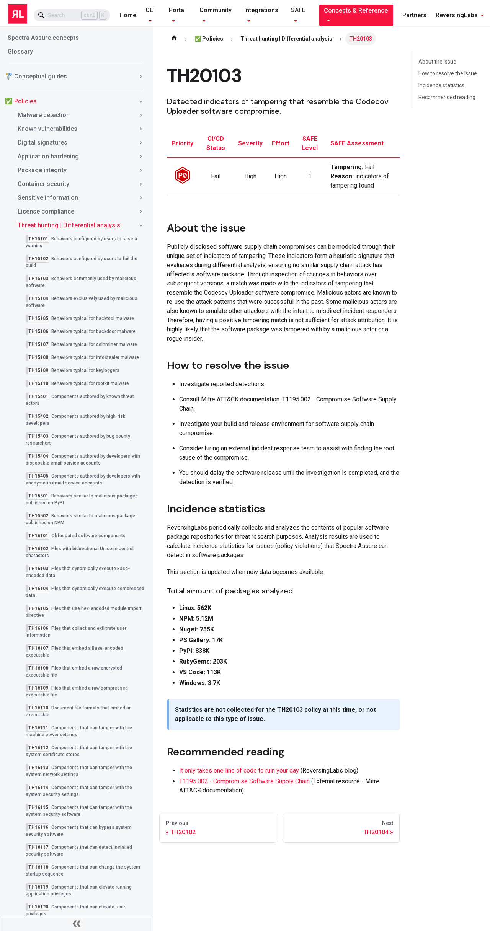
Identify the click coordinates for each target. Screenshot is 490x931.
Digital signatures (42, 142)
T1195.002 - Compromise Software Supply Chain (244, 781)
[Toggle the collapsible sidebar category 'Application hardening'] (140, 156)
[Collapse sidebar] (76, 923)
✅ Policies (21, 101)
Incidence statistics (441, 85)
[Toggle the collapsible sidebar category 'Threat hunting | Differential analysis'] (140, 225)
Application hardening (48, 156)
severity (250, 143)
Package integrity (42, 170)
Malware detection (44, 115)
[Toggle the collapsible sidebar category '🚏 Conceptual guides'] (140, 76)
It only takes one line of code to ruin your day (239, 770)
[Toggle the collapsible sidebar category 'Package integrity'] (140, 170)
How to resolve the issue (447, 73)
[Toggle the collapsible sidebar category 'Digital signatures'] (140, 143)
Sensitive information (48, 197)
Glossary (20, 51)
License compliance (46, 211)
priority (182, 143)
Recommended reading (446, 97)
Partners (414, 15)
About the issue (437, 62)
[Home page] (174, 38)
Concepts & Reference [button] (356, 10)
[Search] (72, 15)
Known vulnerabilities (47, 128)
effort (280, 143)
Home (127, 15)
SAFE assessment (357, 143)
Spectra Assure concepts (43, 37)
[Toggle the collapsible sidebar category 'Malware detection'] (140, 115)
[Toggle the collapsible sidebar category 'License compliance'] (140, 211)
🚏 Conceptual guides (36, 76)
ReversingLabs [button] (457, 15)
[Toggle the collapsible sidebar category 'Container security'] (140, 184)
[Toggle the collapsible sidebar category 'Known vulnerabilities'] (140, 129)
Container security (43, 184)
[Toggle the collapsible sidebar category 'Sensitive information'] (140, 198)
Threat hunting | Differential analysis (69, 225)
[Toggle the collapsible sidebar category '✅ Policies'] (140, 101)
